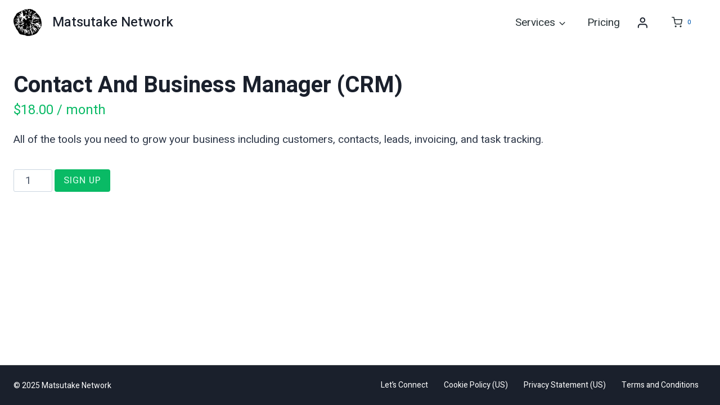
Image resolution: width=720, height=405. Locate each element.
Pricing (603, 22)
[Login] (642, 22)
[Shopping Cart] (680, 22)
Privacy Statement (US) (565, 385)
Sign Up (82, 180)
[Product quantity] (33, 180)
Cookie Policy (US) (476, 385)
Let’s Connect (404, 385)
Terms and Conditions (660, 385)
